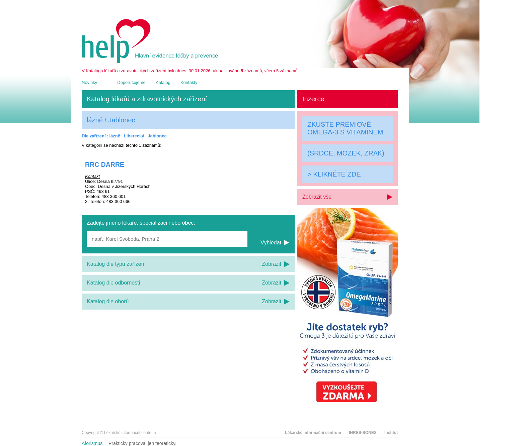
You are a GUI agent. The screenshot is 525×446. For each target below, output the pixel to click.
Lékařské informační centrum (313, 432)
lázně (114, 135)
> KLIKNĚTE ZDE (334, 174)
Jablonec (157, 135)
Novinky (89, 82)
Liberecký (134, 135)
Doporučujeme (131, 82)
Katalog (163, 82)
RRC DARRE (104, 164)
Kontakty (189, 82)
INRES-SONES (363, 432)
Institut (391, 432)
